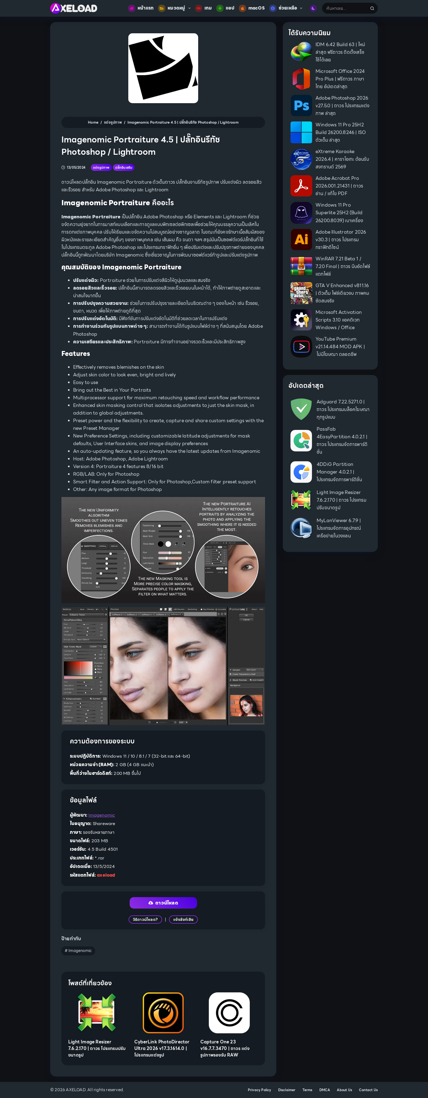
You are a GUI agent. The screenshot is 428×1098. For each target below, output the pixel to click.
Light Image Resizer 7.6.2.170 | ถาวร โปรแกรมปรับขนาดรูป (97, 1048)
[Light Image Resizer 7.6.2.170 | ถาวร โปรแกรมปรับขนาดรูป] (97, 1012)
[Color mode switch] (313, 8)
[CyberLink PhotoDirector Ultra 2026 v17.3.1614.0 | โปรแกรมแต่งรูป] (163, 1012)
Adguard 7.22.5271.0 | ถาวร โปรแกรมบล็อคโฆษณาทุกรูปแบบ (343, 409)
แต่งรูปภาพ (101, 167)
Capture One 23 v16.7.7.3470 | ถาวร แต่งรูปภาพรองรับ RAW (225, 1048)
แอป (225, 8)
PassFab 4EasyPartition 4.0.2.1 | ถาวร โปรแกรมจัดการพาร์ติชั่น (342, 440)
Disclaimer (287, 1090)
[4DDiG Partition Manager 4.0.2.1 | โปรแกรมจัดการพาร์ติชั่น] (301, 472)
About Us (344, 1090)
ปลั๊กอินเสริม (124, 167)
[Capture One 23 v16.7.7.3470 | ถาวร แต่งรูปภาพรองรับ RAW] (229, 1012)
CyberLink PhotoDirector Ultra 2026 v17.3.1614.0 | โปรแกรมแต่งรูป (162, 1048)
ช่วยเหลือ (287, 8)
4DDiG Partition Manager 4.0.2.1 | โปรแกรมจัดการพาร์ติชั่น (339, 472)
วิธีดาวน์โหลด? (145, 920)
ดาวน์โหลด (163, 902)
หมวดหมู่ (175, 8)
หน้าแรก (141, 8)
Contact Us (368, 1090)
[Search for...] (344, 8)
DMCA (324, 1090)
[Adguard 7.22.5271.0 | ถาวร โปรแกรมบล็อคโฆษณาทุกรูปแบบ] (301, 409)
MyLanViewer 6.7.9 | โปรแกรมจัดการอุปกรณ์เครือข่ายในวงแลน (339, 528)
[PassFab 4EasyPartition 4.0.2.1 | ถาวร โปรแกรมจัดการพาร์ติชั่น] (301, 440)
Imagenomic (101, 815)
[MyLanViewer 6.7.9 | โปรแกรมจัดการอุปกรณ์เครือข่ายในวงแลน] (301, 528)
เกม (203, 8)
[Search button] (372, 8)
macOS (252, 8)
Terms (307, 1090)
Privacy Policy (259, 1090)
